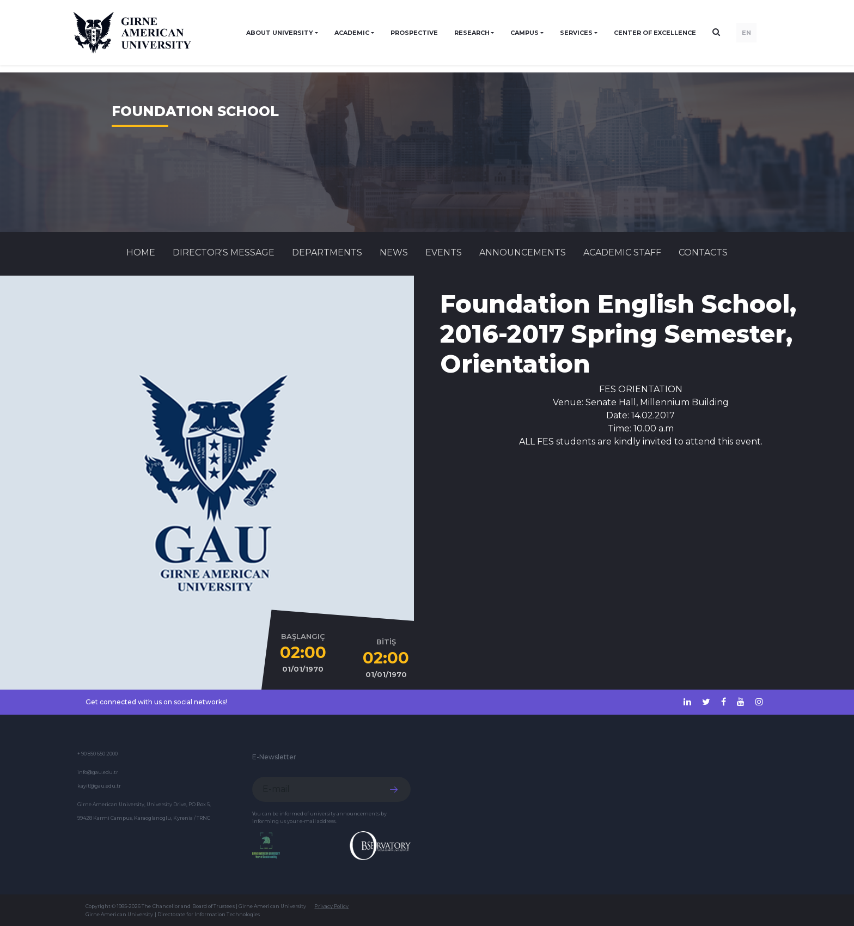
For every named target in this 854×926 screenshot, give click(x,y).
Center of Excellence (655, 32)
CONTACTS (703, 252)
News (394, 252)
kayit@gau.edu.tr (99, 786)
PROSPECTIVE (414, 32)
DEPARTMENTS (327, 252)
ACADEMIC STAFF (622, 252)
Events (443, 252)
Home (140, 252)
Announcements (522, 252)
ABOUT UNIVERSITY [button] (279, 32)
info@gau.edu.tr (97, 772)
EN (746, 32)
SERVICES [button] (576, 32)
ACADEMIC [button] (351, 32)
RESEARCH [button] (472, 32)
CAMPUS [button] (524, 32)
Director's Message (223, 252)
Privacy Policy (331, 906)
